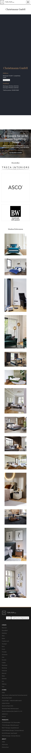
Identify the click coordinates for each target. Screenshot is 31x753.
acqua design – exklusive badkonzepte (12, 700)
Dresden (4, 660)
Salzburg (4, 684)
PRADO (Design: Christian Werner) (11, 736)
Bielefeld (4, 678)
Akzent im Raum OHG (7, 706)
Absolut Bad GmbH (7, 698)
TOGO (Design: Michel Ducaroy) (10, 725)
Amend (4, 716)
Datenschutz (5, 747)
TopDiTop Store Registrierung (20, 618)
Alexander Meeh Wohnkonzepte (10, 708)
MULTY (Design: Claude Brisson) (10, 727)
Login (8, 618)
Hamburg (4, 633)
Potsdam (4, 652)
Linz (3, 681)
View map (6, 80)
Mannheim (4, 665)
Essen (3, 649)
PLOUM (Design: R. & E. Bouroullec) (11, 722)
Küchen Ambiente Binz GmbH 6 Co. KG (12, 711)
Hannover (4, 670)
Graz (3, 686)
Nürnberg (4, 668)
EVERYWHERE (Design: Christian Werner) (13, 730)
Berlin (3, 638)
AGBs (3, 741)
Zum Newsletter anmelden (15, 152)
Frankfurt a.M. (5, 641)
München (4, 627)
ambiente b (5, 714)
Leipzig (3, 662)
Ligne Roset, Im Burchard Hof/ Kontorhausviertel (14, 695)
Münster (4, 673)
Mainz (3, 676)
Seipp (3, 692)
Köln (3, 657)
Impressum (5, 744)
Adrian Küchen (6, 703)
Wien (3, 635)
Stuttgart (4, 643)
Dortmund (4, 654)
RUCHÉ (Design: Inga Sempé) (9, 733)
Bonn (3, 646)
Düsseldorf (5, 630)
